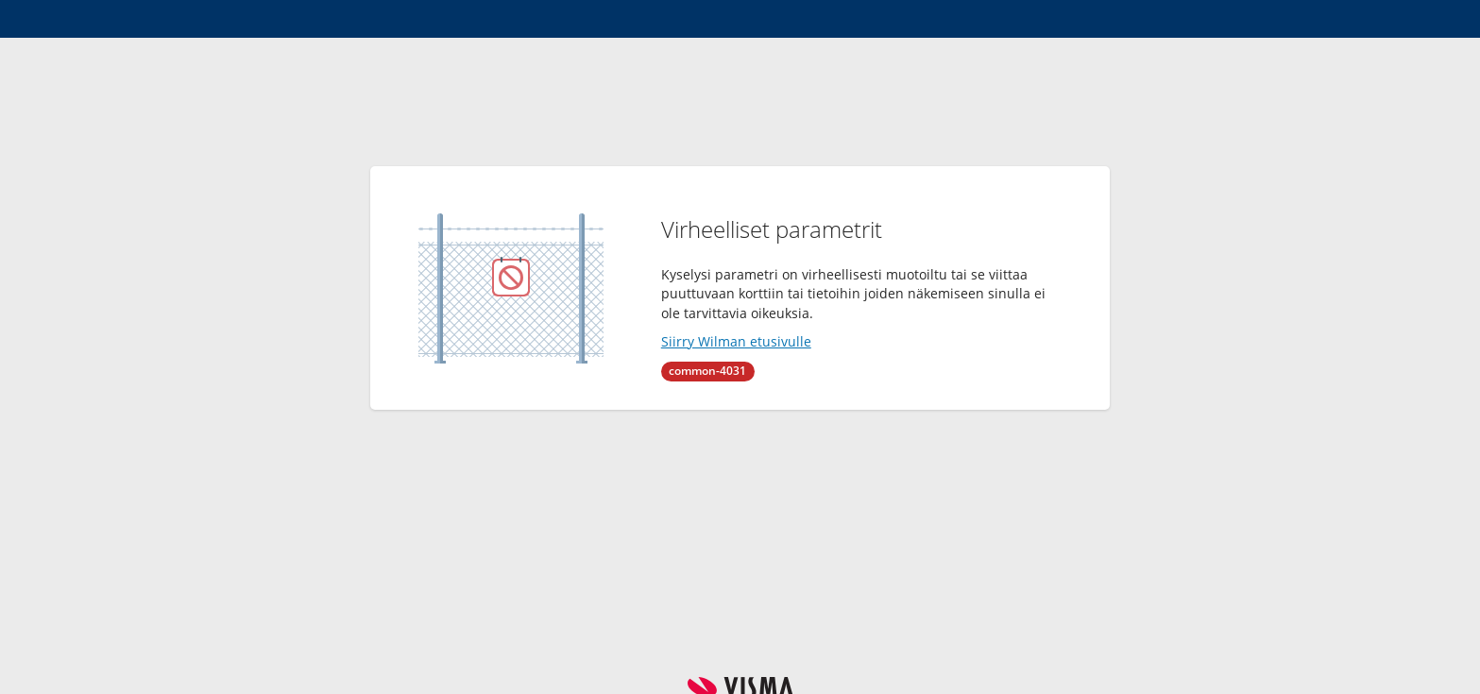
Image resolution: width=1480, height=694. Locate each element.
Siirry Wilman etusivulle (736, 341)
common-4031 (707, 371)
